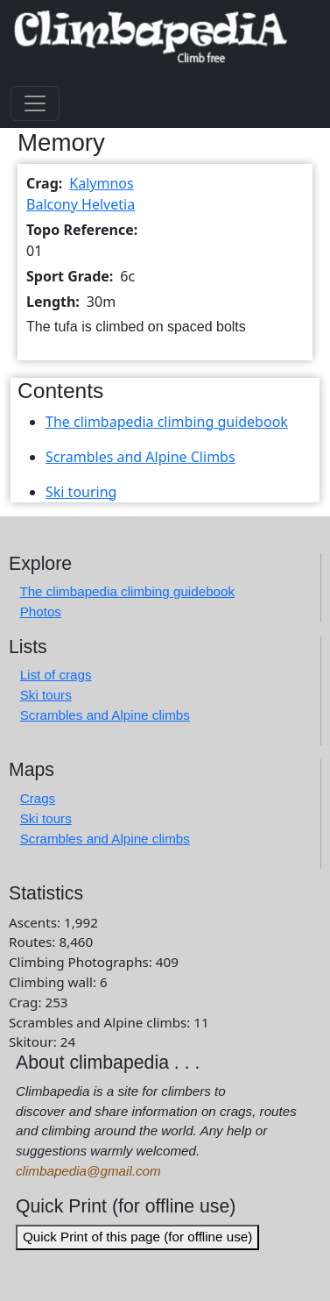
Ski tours (46, 694)
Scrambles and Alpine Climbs (140, 456)
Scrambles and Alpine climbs (105, 714)
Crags (38, 798)
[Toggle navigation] (35, 103)
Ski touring (81, 491)
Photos (40, 611)
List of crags (56, 674)
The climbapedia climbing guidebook (167, 421)
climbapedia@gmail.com (88, 1170)
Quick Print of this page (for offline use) (137, 1236)
